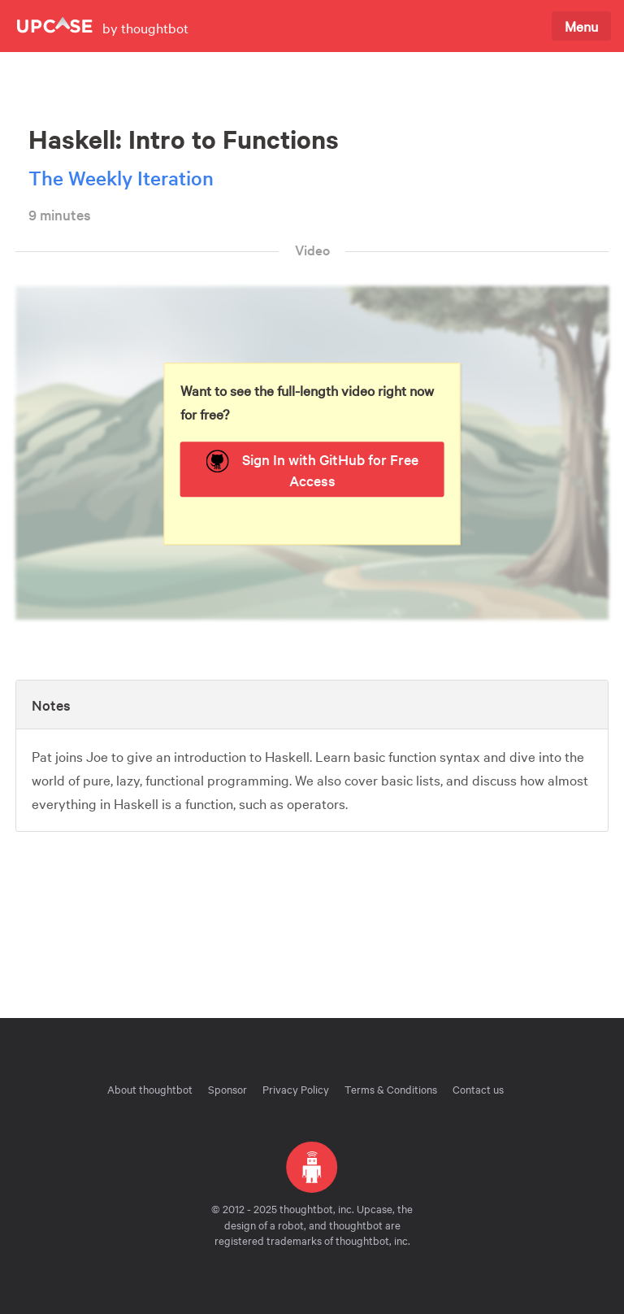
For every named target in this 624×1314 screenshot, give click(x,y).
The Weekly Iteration (121, 177)
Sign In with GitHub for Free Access (312, 470)
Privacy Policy (295, 1088)
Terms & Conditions (390, 1088)
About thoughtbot (150, 1088)
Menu (581, 25)
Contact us (478, 1088)
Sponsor (227, 1088)
